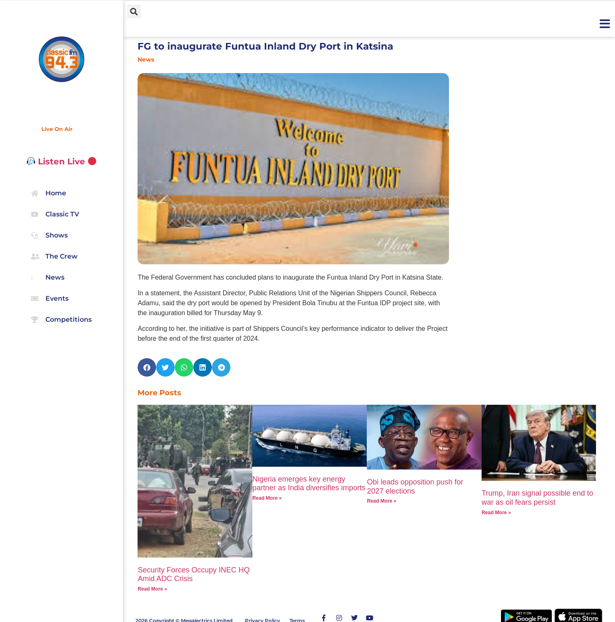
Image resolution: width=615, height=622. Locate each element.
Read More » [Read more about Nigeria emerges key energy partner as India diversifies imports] (267, 498)
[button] (134, 11)
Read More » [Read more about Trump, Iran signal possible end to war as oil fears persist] (496, 512)
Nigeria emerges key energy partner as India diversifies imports (309, 483)
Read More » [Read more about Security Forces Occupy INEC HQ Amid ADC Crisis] (152, 589)
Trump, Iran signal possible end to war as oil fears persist (537, 497)
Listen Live (62, 161)
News (146, 59)
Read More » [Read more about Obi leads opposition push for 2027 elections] (381, 501)
